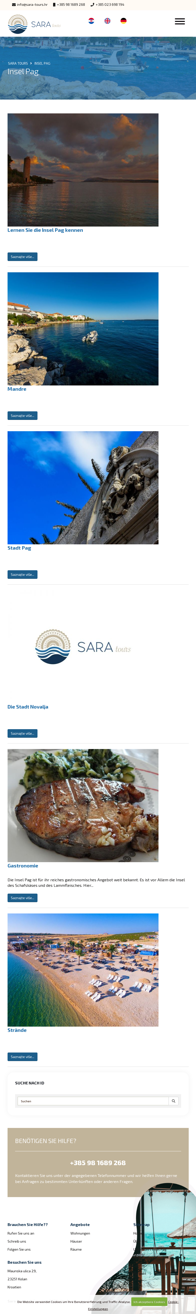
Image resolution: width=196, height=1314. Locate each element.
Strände (17, 1030)
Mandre (17, 389)
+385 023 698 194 (107, 4)
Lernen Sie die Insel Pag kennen (45, 230)
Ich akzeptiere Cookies (149, 1301)
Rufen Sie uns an (21, 1233)
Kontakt (139, 1273)
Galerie (139, 1265)
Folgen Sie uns (19, 1249)
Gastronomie (23, 865)
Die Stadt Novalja (28, 707)
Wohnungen (80, 1233)
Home (138, 1233)
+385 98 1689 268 (69, 4)
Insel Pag (140, 1257)
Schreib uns (17, 1241)
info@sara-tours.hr (30, 4)
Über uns (140, 1241)
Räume (76, 1249)
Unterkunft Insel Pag (150, 1249)
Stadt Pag (19, 548)
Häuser (76, 1241)
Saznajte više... (22, 256)
